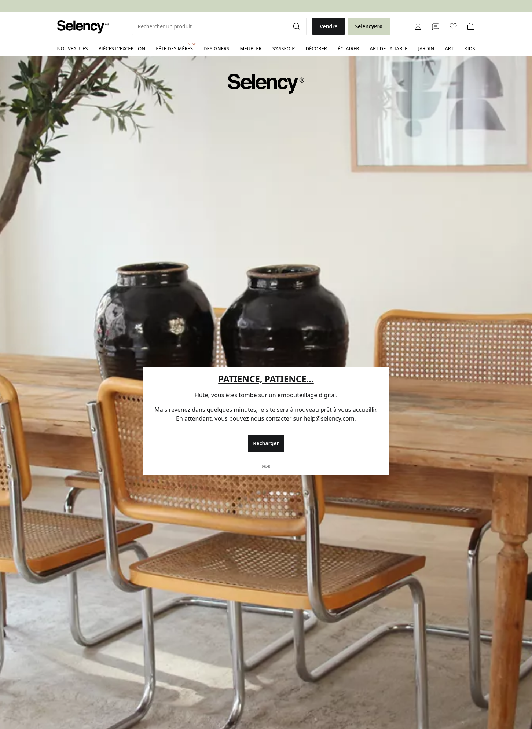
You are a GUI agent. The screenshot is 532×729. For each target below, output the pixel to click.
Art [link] (449, 48)
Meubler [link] (250, 48)
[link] (83, 27)
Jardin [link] (426, 48)
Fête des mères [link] (174, 46)
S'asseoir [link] (283, 48)
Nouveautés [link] (72, 48)
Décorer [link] (316, 48)
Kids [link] (469, 48)
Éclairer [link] (348, 48)
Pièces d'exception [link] (122, 48)
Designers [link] (216, 48)
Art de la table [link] (389, 48)
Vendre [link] (328, 26)
